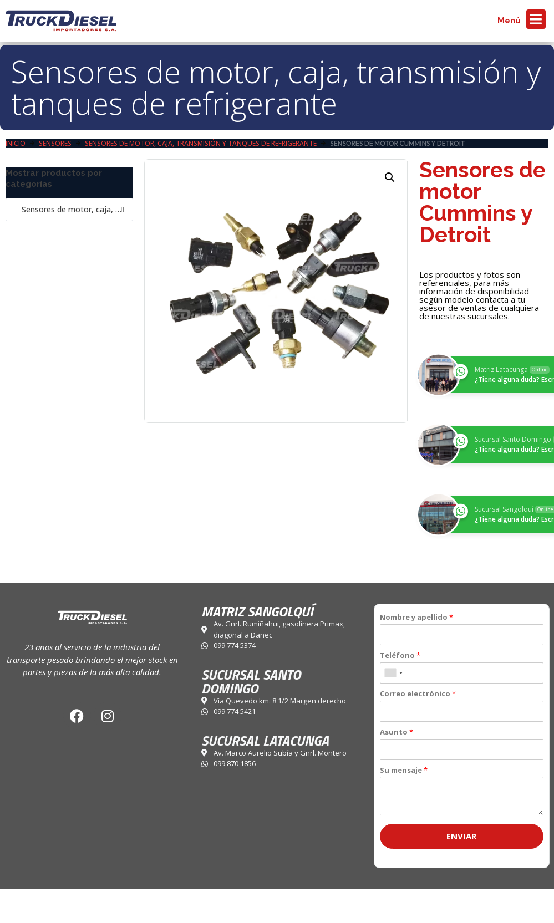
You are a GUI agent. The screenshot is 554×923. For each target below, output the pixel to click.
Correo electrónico (418, 693)
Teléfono (400, 655)
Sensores (55, 143)
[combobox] (69, 209)
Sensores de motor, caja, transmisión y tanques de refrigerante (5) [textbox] (69, 209)
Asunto (396, 732)
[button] (390, 177)
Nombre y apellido (416, 617)
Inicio (16, 143)
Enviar (461, 836)
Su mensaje (404, 770)
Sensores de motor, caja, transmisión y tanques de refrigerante (276, 87)
